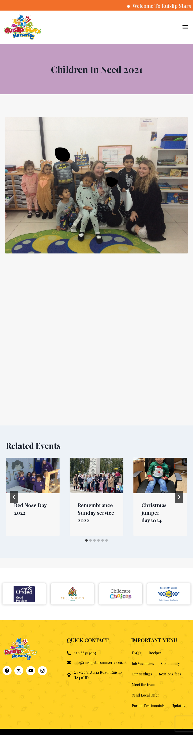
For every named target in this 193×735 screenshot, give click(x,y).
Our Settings (142, 674)
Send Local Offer (145, 695)
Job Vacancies (143, 663)
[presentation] (33, 475)
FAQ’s (136, 653)
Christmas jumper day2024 (154, 513)
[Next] (179, 497)
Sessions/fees (170, 674)
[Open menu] (185, 27)
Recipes (155, 653)
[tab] (86, 540)
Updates (178, 705)
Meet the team (143, 684)
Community (170, 663)
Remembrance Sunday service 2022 (96, 513)
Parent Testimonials (148, 705)
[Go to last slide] (14, 497)
